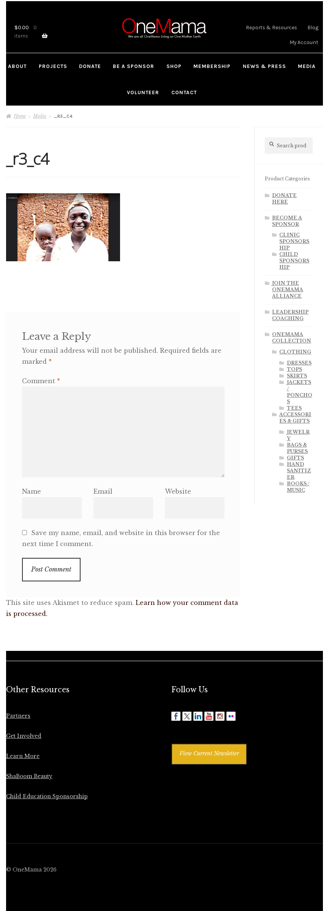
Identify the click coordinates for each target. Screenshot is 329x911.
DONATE (90, 66)
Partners (18, 716)
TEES (294, 408)
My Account (303, 42)
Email (102, 491)
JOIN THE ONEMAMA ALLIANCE (287, 289)
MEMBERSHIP (212, 66)
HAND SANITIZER (299, 470)
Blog (312, 27)
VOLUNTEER (143, 92)
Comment (41, 381)
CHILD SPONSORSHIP (294, 260)
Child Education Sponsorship (47, 796)
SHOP (174, 66)
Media (39, 116)
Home (20, 116)
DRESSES (299, 363)
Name (31, 491)
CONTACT (184, 92)
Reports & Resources (271, 27)
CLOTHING (295, 352)
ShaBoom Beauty (29, 776)
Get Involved (23, 736)
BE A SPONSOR (133, 66)
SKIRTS (297, 376)
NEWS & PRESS (264, 66)
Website (178, 491)
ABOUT (17, 66)
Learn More (23, 756)
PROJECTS (53, 66)
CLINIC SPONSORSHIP (294, 241)
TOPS (294, 369)
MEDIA (307, 66)
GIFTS (295, 458)
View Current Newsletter (209, 753)
